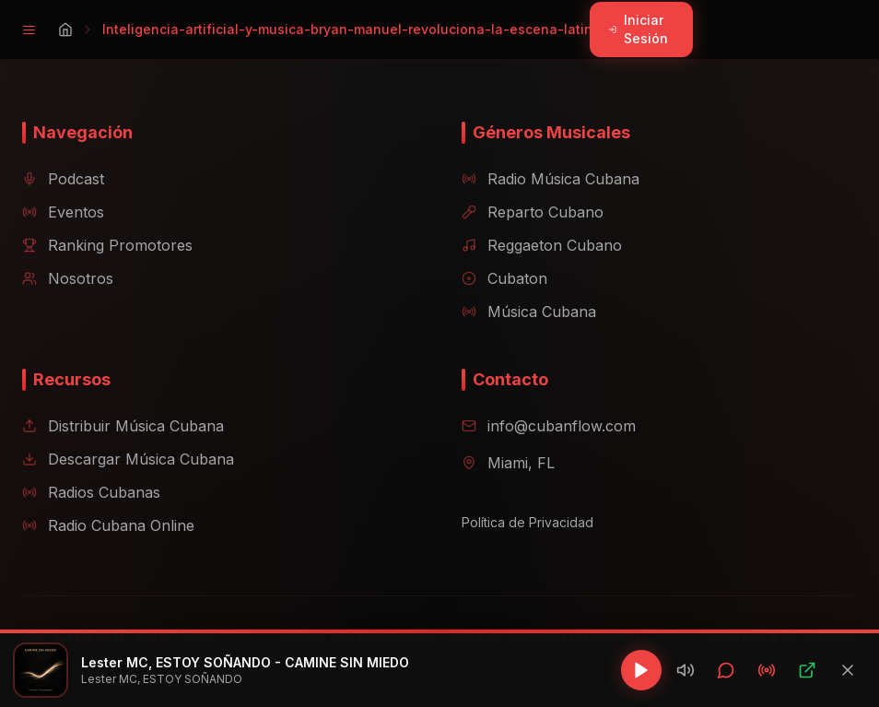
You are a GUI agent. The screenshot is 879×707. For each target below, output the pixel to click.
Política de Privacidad (527, 522)
